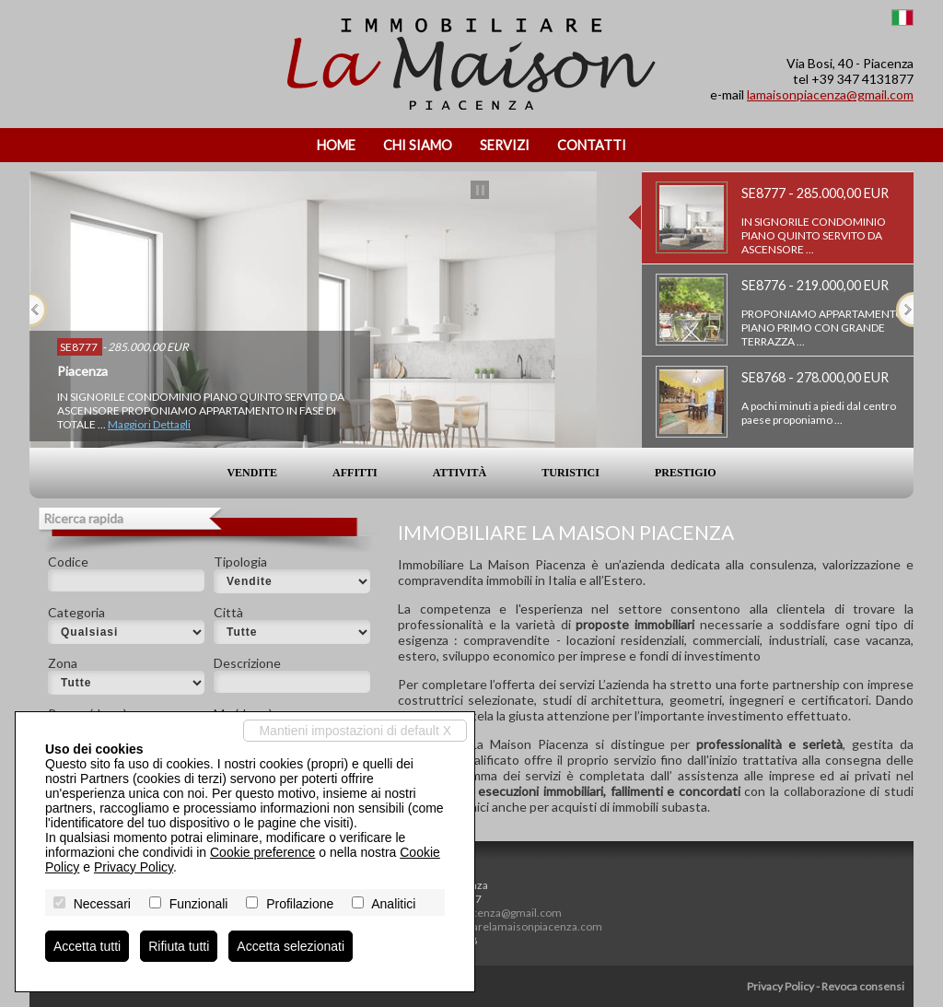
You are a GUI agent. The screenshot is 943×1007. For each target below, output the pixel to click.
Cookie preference (262, 852)
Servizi (505, 145)
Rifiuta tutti (178, 946)
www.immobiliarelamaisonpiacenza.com (502, 926)
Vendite (252, 472)
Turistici (570, 472)
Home (336, 145)
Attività (459, 472)
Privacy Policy (780, 986)
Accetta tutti (87, 946)
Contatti (591, 145)
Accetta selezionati (290, 946)
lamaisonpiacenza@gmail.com (830, 94)
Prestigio (685, 472)
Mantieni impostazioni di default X (355, 730)
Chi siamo (417, 145)
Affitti (355, 472)
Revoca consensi (862, 986)
